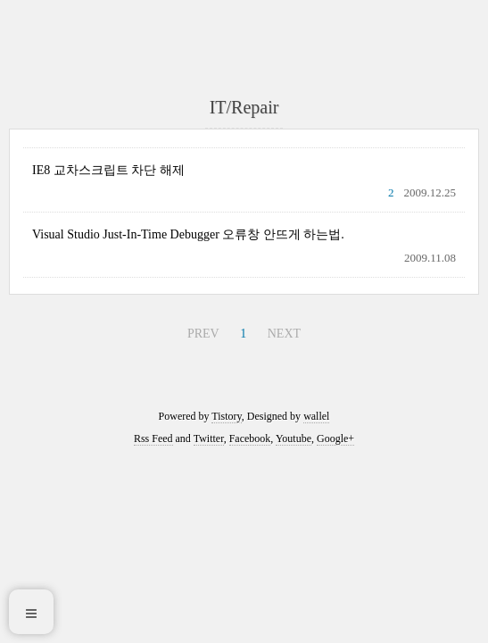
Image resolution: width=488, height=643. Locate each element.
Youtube (293, 438)
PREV (203, 333)
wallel (316, 416)
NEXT (284, 333)
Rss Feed (153, 438)
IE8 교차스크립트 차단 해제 (108, 170)
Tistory (226, 416)
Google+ (335, 438)
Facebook (250, 438)
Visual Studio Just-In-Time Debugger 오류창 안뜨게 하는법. (188, 234)
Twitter (209, 438)
